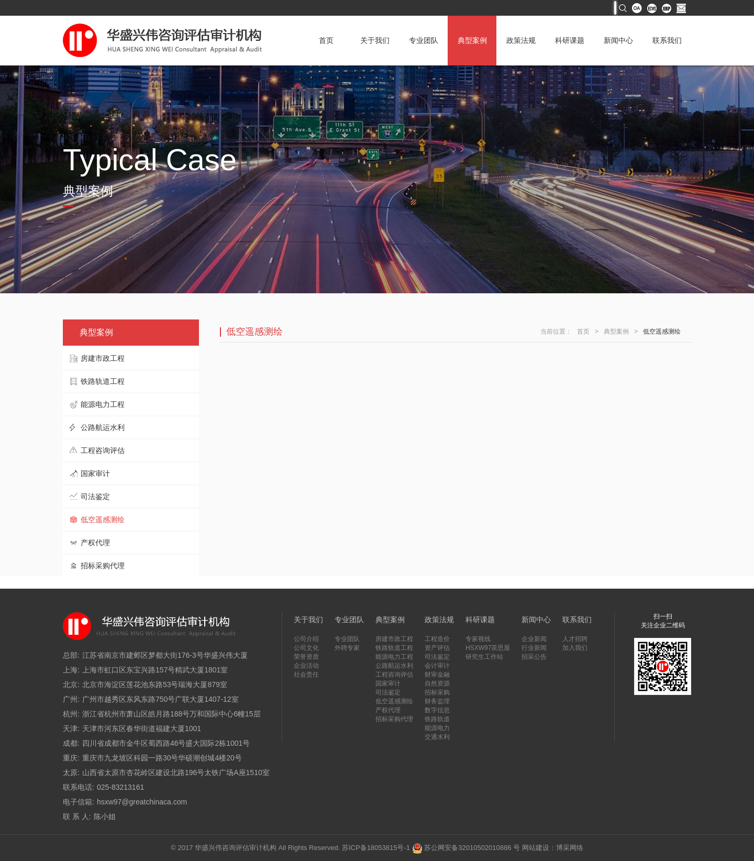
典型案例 (472, 40)
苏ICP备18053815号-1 (376, 848)
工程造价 (437, 639)
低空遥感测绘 (103, 519)
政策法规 (521, 40)
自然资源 (437, 683)
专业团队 (423, 40)
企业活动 (306, 665)
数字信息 (437, 710)
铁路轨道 (437, 719)
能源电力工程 (103, 404)
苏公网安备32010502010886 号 (466, 848)
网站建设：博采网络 (552, 848)
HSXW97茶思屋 (487, 648)
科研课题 (569, 40)
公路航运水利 (103, 427)
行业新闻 (534, 648)
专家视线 (478, 639)
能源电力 (437, 728)
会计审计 (437, 665)
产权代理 (95, 542)
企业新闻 (534, 639)
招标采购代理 (103, 565)
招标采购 (437, 692)
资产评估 (437, 648)
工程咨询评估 (103, 450)
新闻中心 (618, 40)
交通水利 (437, 737)
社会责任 (306, 674)
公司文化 (306, 648)
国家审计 (95, 473)
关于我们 (375, 40)
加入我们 (574, 648)
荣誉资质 (306, 656)
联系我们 (667, 40)
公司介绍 (306, 639)
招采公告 (534, 656)
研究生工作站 (484, 656)
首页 (326, 40)
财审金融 (437, 674)
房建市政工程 (103, 358)
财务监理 (437, 701)
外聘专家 (347, 648)
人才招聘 (574, 639)
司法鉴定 (95, 496)
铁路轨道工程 (103, 381)
